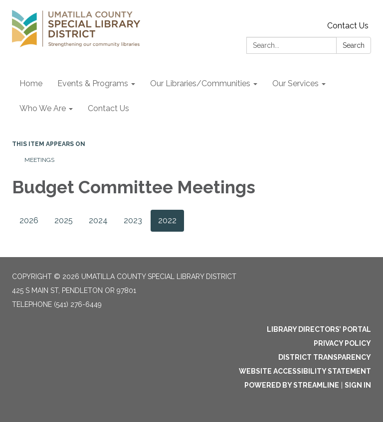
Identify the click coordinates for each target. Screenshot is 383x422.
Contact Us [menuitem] (108, 108)
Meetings (39, 159)
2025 (63, 220)
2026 (28, 220)
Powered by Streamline (291, 385)
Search (354, 45)
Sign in (358, 385)
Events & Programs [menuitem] (92, 83)
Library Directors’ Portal (319, 329)
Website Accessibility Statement (305, 371)
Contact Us (348, 25)
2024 (98, 220)
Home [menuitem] (30, 83)
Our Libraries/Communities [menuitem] (200, 83)
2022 (167, 220)
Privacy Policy (342, 343)
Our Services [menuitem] (295, 83)
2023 (133, 220)
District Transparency (324, 357)
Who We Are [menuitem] (42, 108)
